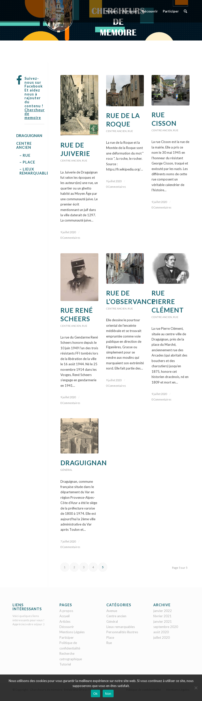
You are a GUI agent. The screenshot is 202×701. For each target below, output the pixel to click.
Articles (64, 622)
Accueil (64, 616)
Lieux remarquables (120, 627)
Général (66, 469)
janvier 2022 (162, 611)
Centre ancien (70, 160)
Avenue (111, 611)
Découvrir (66, 627)
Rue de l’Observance (130, 297)
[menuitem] (111, 11)
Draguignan (83, 463)
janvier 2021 (162, 622)
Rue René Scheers (76, 314)
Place (110, 638)
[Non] (195, 687)
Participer (66, 638)
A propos (66, 611)
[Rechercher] (185, 11)
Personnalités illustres (122, 632)
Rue (84, 160)
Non (108, 694)
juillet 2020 (161, 638)
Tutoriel (65, 664)
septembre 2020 (165, 627)
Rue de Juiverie (75, 149)
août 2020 (161, 632)
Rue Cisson (164, 119)
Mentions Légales (72, 632)
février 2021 (162, 616)
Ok (95, 694)
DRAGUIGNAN (29, 135)
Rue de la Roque (123, 120)
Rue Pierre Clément (168, 301)
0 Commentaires (70, 237)
